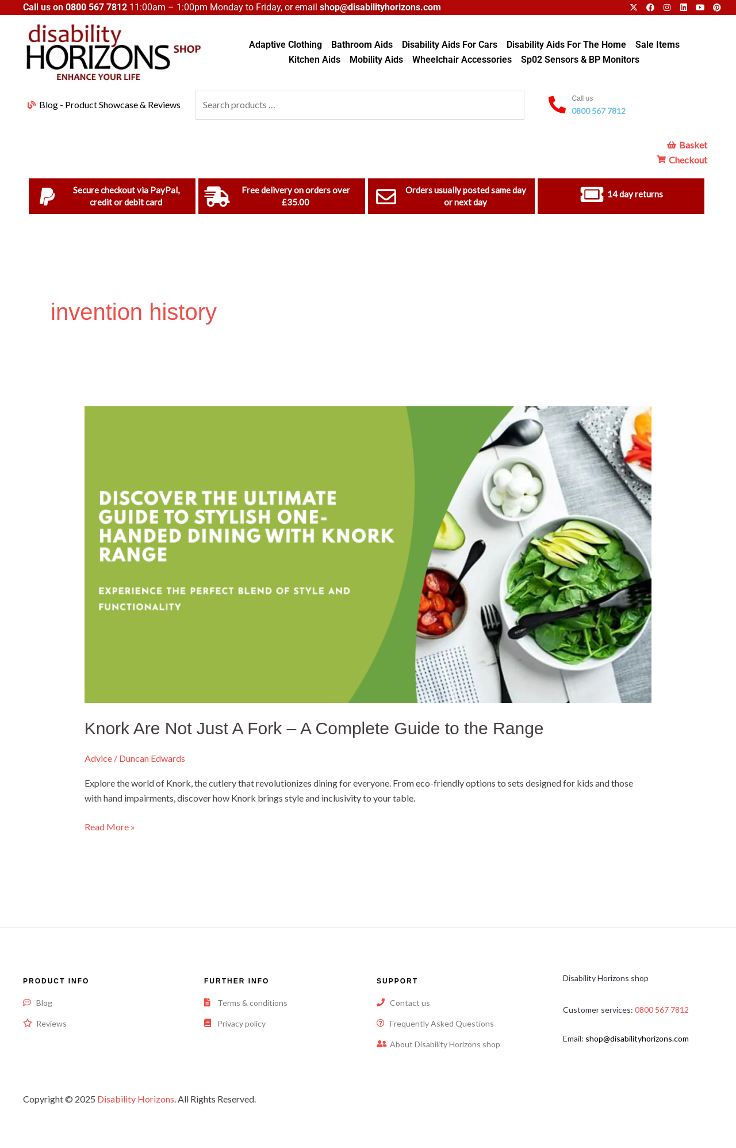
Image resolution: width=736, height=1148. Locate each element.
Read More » (110, 825)
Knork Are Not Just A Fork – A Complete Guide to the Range (314, 728)
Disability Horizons (135, 1098)
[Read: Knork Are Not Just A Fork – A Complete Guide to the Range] (368, 553)
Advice (98, 758)
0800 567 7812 (96, 7)
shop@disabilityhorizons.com (637, 1038)
